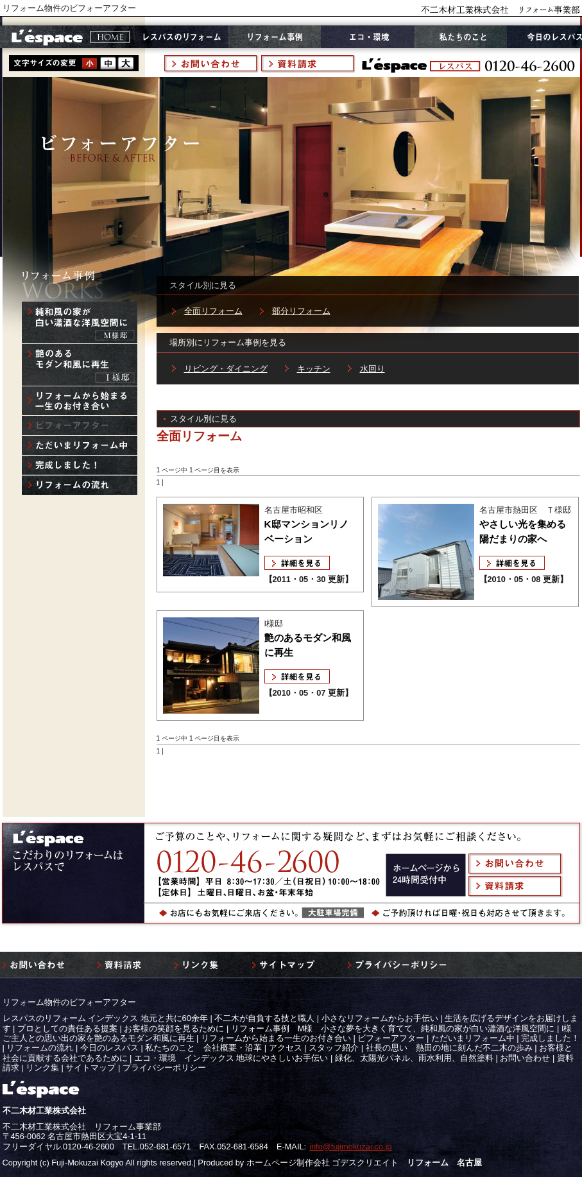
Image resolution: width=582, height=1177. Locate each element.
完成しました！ (550, 1038)
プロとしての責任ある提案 (67, 1028)
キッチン (313, 369)
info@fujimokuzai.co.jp (350, 1146)
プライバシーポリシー (164, 1067)
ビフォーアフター (390, 1038)
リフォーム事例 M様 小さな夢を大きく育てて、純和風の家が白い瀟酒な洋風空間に (393, 1028)
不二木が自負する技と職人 (264, 1018)
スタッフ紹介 (334, 1047)
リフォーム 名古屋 (444, 1162)
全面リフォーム (213, 311)
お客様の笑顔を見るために (174, 1028)
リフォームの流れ (39, 1047)
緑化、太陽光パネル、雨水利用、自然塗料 (414, 1058)
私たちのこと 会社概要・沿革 (203, 1047)
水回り (372, 369)
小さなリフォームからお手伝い (379, 1018)
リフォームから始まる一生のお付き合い (276, 1038)
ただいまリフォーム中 (473, 1038)
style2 (108, 63)
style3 (126, 63)
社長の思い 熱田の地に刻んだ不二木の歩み (449, 1047)
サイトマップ (90, 1067)
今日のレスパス (109, 1047)
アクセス (285, 1047)
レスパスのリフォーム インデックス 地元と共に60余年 (105, 1018)
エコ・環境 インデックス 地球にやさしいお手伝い (231, 1058)
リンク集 (42, 1067)
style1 (90, 63)
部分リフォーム (301, 311)
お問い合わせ (525, 1058)
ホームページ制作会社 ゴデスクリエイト (322, 1162)
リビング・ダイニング (226, 369)
